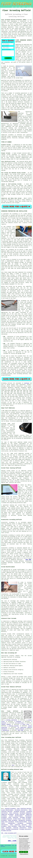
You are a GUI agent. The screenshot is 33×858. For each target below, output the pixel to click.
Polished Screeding (25, 817)
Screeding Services (19, 811)
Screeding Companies (25, 812)
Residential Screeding (25, 820)
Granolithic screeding (7, 522)
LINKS (16, 7)
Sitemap (2, 845)
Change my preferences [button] (24, 854)
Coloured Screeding (10, 808)
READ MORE (28, 559)
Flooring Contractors (19, 827)
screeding (17, 93)
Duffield (26, 383)
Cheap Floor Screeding (7, 821)
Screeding (3, 820)
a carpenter (17, 721)
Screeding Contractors (21, 810)
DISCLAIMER (29, 7)
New (13, 845)
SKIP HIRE (20, 730)
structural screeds (26, 776)
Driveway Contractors (25, 829)
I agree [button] (21, 851)
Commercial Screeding (7, 814)
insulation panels (15, 290)
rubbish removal (6, 724)
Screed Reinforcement (7, 810)
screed (30, 83)
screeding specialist (7, 27)
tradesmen (23, 731)
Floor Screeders (26, 818)
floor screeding (10, 789)
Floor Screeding (8, 845)
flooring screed (12, 149)
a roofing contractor (11, 720)
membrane (3, 263)
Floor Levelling (13, 812)
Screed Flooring (19, 814)
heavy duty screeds (20, 201)
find (6, 740)
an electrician (19, 722)
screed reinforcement (19, 569)
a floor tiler (25, 724)
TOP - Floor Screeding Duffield (10, 833)
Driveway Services (6, 830)
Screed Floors (17, 818)
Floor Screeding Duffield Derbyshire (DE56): (14, 19)
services (3, 402)
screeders (11, 134)
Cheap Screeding (12, 820)
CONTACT (23, 7)
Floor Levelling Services (24, 808)
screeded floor (27, 241)
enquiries (6, 733)
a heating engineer (13, 725)
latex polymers (16, 192)
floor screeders (27, 393)
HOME (13, 7)
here (13, 765)
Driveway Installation (12, 829)
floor (9, 34)
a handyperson (5, 730)
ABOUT (20, 7)
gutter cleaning (19, 728)
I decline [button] (25, 851)
